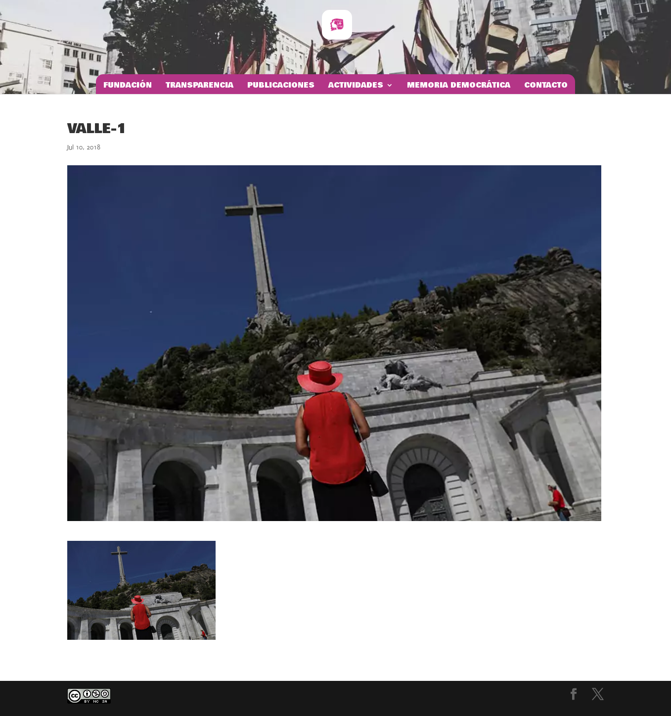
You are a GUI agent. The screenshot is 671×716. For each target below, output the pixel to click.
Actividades (355, 86)
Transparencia (199, 86)
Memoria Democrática (458, 86)
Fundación (127, 86)
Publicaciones (280, 86)
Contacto (546, 86)
